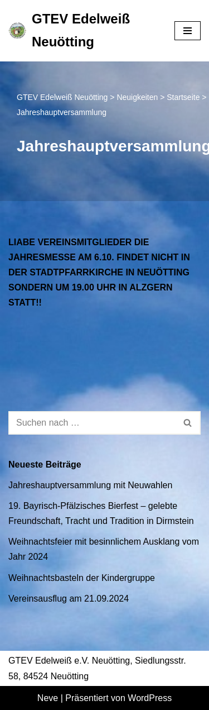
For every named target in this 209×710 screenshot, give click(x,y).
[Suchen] (92, 423)
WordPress (150, 698)
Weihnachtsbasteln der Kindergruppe (81, 578)
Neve (47, 698)
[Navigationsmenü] (187, 30)
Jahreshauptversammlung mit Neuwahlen (90, 485)
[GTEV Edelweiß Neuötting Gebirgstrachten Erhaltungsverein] (83, 31)
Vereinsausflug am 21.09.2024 (68, 598)
